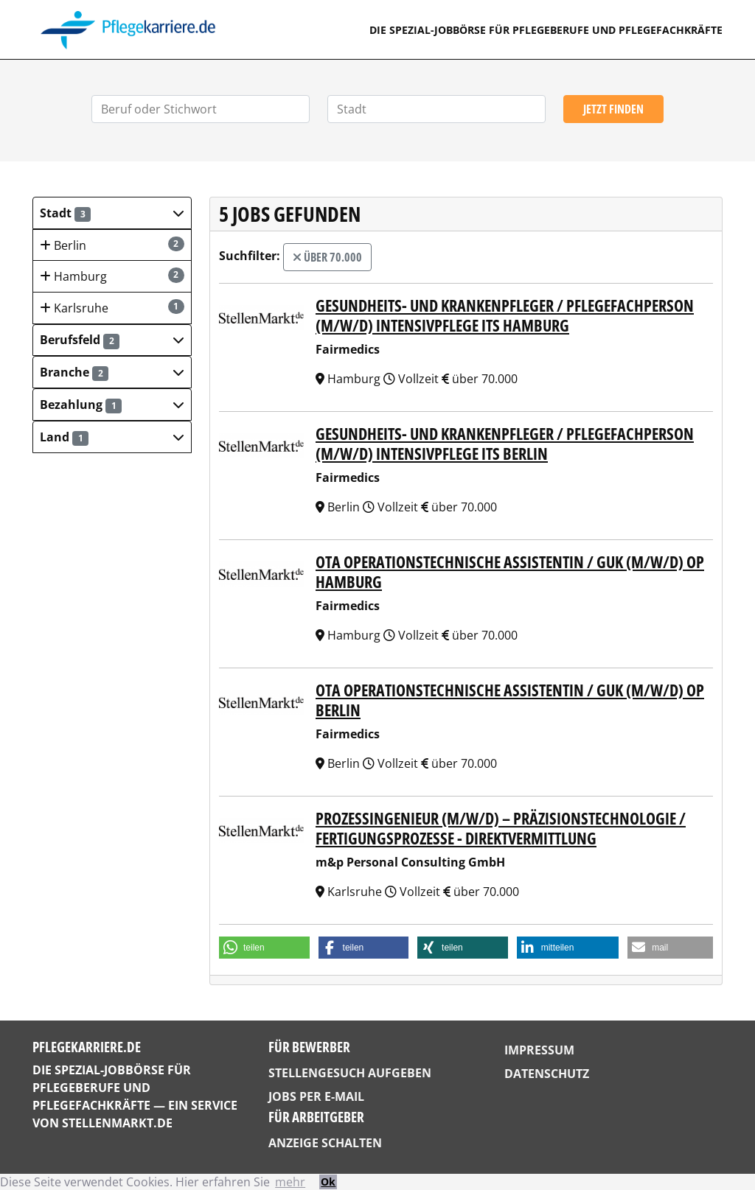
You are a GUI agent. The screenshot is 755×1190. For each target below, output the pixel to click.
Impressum (539, 1050)
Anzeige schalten (325, 1143)
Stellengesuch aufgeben (349, 1073)
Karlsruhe (112, 307)
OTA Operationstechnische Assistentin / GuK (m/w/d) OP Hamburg (510, 571)
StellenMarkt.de (117, 1123)
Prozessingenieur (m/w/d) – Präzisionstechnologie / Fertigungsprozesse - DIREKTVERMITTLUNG (501, 827)
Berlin (112, 245)
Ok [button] (328, 1182)
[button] (112, 213)
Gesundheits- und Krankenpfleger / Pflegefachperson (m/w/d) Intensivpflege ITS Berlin (505, 442)
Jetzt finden (613, 109)
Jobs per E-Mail (316, 1096)
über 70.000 (327, 257)
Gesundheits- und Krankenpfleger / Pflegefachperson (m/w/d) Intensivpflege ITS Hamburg (505, 314)
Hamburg (112, 275)
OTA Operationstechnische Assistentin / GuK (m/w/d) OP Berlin (510, 699)
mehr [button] (290, 1182)
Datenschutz (546, 1073)
